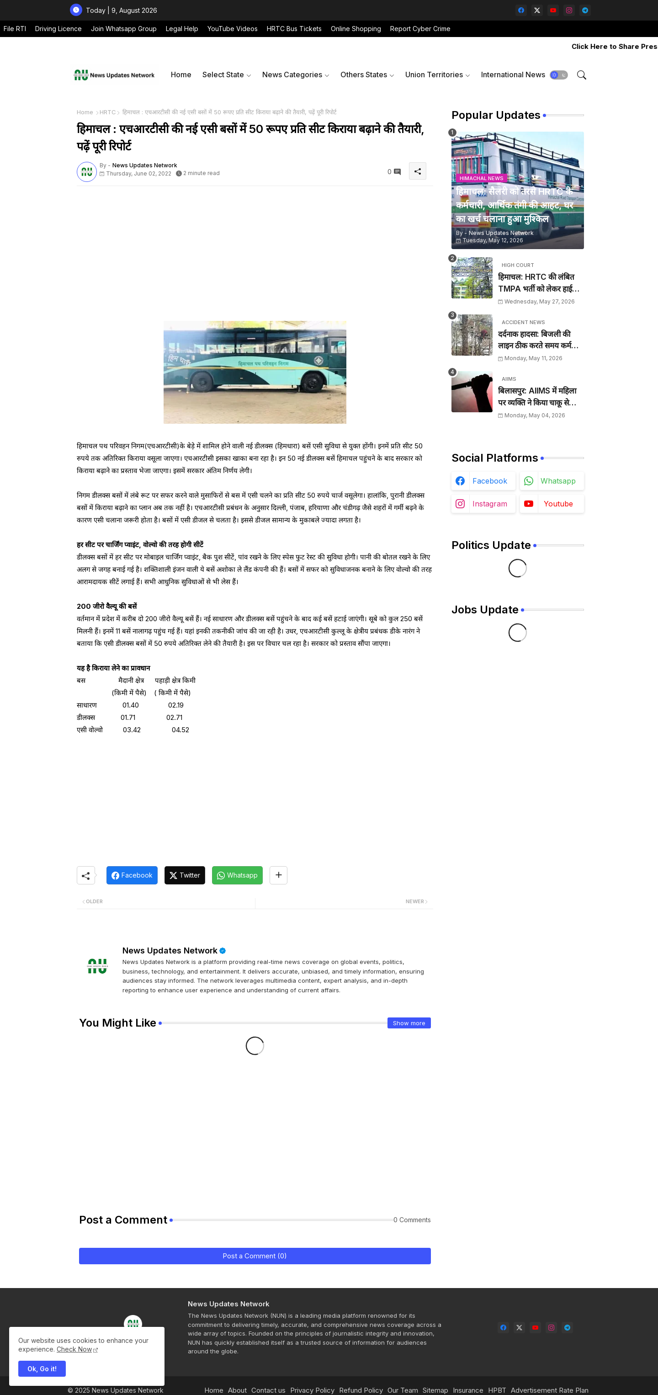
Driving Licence (58, 28)
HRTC (108, 112)
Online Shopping (356, 28)
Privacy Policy (312, 1390)
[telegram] (585, 10)
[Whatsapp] (237, 875)
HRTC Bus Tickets (294, 28)
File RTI (15, 28)
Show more (409, 1023)
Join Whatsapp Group (124, 28)
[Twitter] (184, 875)
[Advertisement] (255, 257)
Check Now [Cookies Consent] (74, 1349)
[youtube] (553, 10)
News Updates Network (170, 950)
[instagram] (569, 10)
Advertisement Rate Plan (550, 1390)
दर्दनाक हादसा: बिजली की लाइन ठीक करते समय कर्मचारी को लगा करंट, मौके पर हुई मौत (540, 341)
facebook (489, 480)
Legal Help (182, 28)
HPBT (497, 1390)
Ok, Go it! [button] (42, 1369)
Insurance (468, 1390)
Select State (223, 74)
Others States (363, 74)
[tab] (181, 75)
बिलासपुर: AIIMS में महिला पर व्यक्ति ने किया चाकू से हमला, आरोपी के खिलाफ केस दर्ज (539, 397)
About (237, 1390)
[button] (559, 75)
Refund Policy (361, 1390)
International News (513, 74)
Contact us (268, 1390)
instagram (489, 503)
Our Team (402, 1390)
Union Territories (434, 74)
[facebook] (521, 10)
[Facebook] (132, 875)
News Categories (292, 74)
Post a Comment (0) (255, 1255)
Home (181, 74)
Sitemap (435, 1390)
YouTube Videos (232, 28)
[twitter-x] (537, 10)
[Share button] (278, 875)
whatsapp (558, 480)
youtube (558, 503)
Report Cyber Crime (420, 28)
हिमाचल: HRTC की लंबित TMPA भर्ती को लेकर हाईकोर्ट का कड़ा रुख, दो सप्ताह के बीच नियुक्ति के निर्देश (541, 283)
